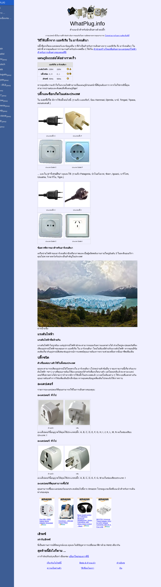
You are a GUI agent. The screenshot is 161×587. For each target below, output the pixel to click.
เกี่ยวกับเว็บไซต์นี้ (58, 563)
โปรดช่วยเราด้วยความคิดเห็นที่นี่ (121, 36)
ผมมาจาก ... (7, 13)
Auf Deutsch (7, 64)
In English (6, 48)
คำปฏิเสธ (125, 563)
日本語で (8, 95)
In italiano (8, 59)
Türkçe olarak (10, 116)
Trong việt (8, 110)
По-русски (8, 100)
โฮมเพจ (5, 8)
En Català (6, 69)
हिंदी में (6, 90)
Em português (10, 74)
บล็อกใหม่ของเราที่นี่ (83, 556)
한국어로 (8, 121)
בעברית (7, 126)
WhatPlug (7, 2)
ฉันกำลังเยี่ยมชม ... (10, 18)
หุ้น (125, 568)
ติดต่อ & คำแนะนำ (92, 563)
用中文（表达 (10, 85)
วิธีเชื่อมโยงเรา (91, 568)
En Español (7, 54)
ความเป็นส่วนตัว (58, 568)
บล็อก (4, 27)
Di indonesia (9, 105)
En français (9, 79)
